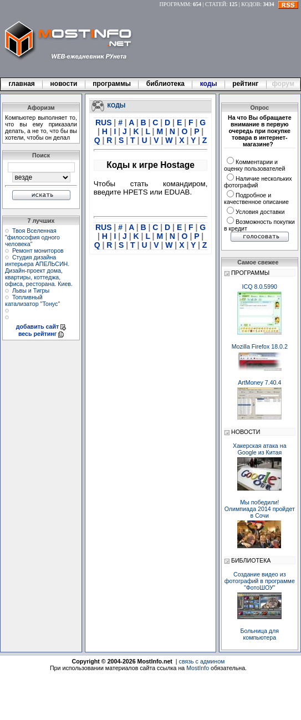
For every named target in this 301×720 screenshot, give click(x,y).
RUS (104, 122)
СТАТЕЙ (215, 4)
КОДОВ (250, 4)
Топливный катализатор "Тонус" (32, 300)
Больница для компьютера (260, 634)
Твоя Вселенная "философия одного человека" (32, 237)
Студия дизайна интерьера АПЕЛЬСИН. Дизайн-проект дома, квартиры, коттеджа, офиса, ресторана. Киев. (39, 270)
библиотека (165, 84)
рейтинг (246, 84)
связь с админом (202, 661)
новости (63, 84)
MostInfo (197, 668)
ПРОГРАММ (175, 4)
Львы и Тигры (30, 290)
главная (22, 84)
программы (112, 84)
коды (208, 84)
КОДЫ (117, 104)
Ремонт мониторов (38, 250)
